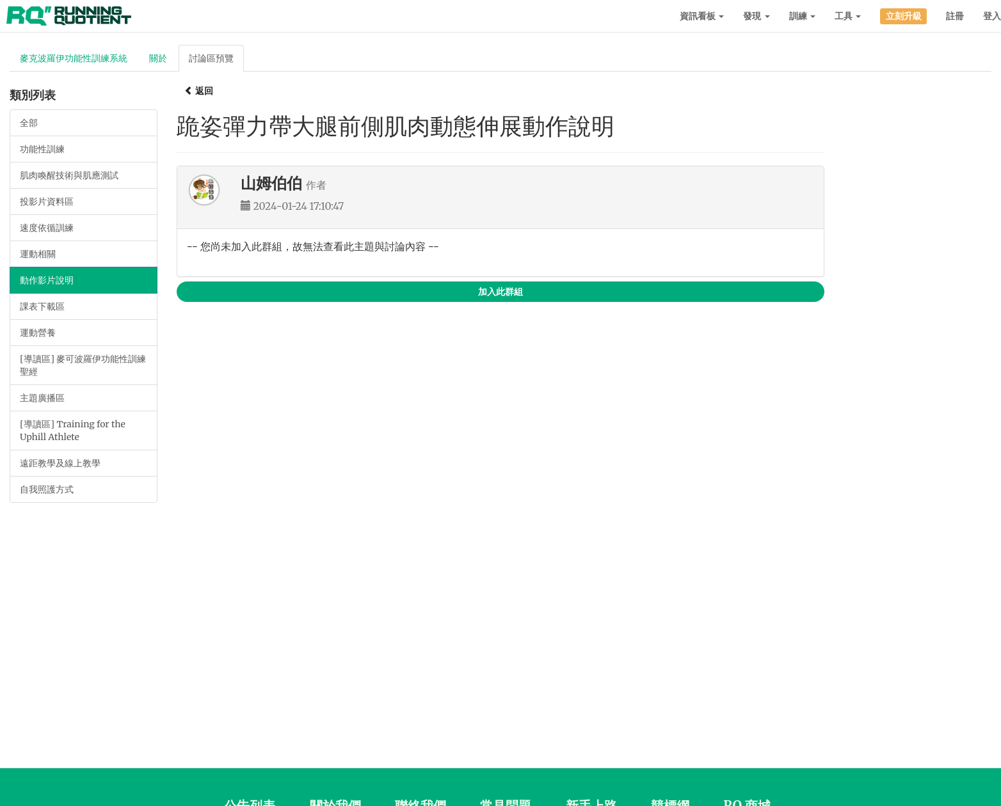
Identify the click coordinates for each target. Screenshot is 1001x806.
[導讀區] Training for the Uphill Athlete (72, 430)
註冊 (955, 16)
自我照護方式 (47, 489)
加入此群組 (500, 291)
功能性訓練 (42, 149)
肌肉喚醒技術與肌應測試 (69, 175)
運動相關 (38, 254)
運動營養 (38, 332)
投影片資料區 (47, 201)
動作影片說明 (47, 280)
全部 (29, 123)
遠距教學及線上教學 (60, 463)
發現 (756, 16)
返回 (198, 91)
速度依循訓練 (47, 227)
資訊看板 (702, 16)
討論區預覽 (211, 58)
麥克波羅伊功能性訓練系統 (73, 58)
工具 (848, 16)
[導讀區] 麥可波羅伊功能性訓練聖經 (83, 365)
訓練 (802, 16)
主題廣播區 (42, 398)
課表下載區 (42, 306)
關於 (158, 58)
